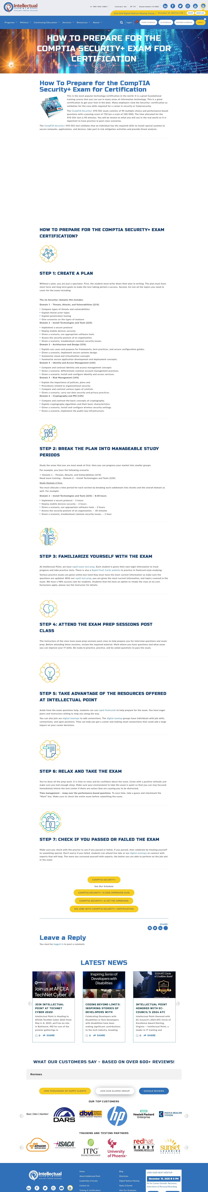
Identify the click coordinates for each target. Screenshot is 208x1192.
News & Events (126, 1184)
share (51, 1034)
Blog (121, 1170)
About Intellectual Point (90, 1175)
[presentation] (30, 1004)
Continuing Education (45, 22)
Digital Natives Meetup (129, 1180)
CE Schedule (166, 22)
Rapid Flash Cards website (106, 570)
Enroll (201, 22)
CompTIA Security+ (82, 110)
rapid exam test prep (83, 566)
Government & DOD (149, 7)
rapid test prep (83, 578)
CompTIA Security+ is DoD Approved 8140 (104, 892)
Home (82, 1170)
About (96, 22)
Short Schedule (148, 22)
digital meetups (71, 718)
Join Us (200, 13)
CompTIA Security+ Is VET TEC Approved (104, 900)
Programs (10, 22)
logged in (59, 943)
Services (66, 22)
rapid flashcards (107, 710)
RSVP (190, 13)
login (129, 22)
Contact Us (121, 7)
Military (24, 22)
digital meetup (114, 718)
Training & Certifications (90, 1189)
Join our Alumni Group (115, 1090)
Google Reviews (154, 1090)
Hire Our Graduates (128, 1189)
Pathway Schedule (184, 22)
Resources (82, 22)
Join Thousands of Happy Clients (64, 1090)
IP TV (133, 7)
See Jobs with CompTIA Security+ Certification (104, 908)
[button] (26, 1081)
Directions (123, 1175)
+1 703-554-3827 (98, 7)
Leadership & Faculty (88, 1180)
